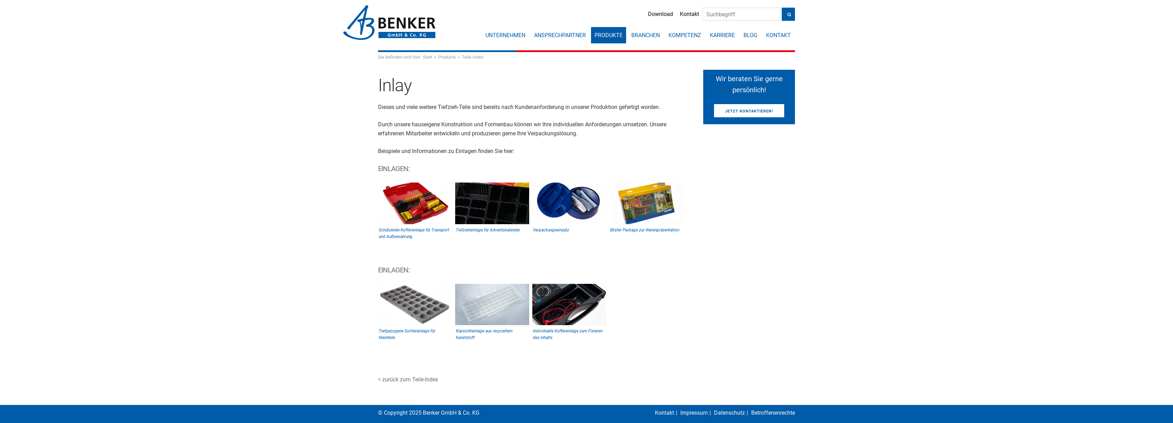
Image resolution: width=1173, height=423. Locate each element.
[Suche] (735, 14)
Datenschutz (729, 412)
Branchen (645, 35)
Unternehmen (505, 35)
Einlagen (393, 168)
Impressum (694, 412)
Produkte (608, 35)
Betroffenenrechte (773, 412)
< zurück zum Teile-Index (408, 379)
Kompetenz (684, 35)
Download (653, 14)
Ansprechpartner (560, 35)
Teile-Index (472, 57)
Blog (750, 35)
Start (427, 57)
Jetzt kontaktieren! (749, 111)
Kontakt (682, 14)
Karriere (722, 35)
